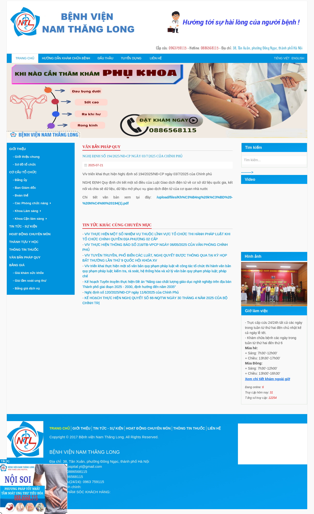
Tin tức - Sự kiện (23, 226)
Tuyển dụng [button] (131, 58)
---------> (247, 172)
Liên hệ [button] (156, 58)
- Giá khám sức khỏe (29, 273)
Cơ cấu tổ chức (23, 172)
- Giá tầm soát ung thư (30, 280)
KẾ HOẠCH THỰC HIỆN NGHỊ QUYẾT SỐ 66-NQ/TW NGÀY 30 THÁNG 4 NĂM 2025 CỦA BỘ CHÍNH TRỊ (155, 300)
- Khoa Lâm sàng (27, 211)
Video (250, 179)
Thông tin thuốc (24, 249)
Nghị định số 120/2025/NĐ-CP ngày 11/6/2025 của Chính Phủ (130, 292)
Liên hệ (214, 428)
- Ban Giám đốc (25, 187)
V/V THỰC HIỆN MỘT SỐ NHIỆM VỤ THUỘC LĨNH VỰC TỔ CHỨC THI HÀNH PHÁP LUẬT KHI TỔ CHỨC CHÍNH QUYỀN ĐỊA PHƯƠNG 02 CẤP (156, 236)
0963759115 (178, 47)
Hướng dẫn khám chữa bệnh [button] (66, 58)
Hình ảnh (253, 256)
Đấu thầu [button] (105, 58)
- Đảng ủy (21, 180)
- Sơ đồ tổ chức (25, 164)
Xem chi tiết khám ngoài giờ (267, 379)
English (297, 58)
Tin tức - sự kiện (108, 428)
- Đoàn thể (21, 195)
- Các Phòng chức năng (32, 203)
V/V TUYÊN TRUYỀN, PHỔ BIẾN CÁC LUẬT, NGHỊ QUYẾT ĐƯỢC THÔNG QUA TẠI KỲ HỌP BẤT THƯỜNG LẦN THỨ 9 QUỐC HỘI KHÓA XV (154, 257)
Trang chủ (25, 58)
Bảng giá (17, 265)
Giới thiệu (17, 149)
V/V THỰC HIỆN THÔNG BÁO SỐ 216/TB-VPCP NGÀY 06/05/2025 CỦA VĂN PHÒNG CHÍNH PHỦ (155, 247)
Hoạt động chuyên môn (29, 234)
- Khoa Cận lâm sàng (30, 218)
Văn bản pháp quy (24, 257)
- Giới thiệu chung (27, 157)
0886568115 (210, 47)
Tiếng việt (282, 58)
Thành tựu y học (24, 242)
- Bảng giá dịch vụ (27, 288)
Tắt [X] (5, 461)
